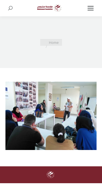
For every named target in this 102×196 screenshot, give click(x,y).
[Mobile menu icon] (90, 8)
